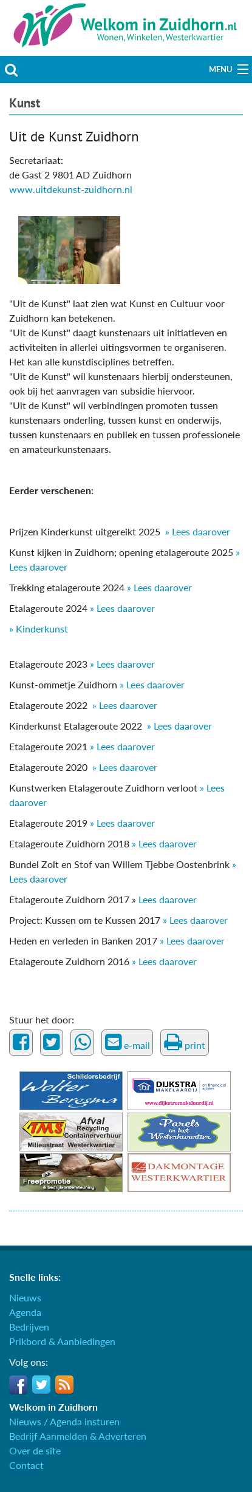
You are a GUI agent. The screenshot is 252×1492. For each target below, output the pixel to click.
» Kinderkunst (39, 628)
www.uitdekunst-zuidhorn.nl (70, 189)
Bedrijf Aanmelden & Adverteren (77, 1436)
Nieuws (25, 1297)
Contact (26, 1465)
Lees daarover (166, 899)
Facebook (18, 1384)
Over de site (35, 1450)
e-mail (127, 1042)
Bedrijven (29, 1326)
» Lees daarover (197, 531)
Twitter (41, 1384)
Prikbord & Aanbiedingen (62, 1341)
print (184, 1042)
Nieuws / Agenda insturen (64, 1421)
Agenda (25, 1312)
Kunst (24, 103)
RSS (64, 1384)
